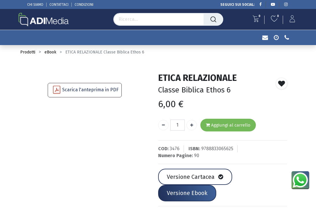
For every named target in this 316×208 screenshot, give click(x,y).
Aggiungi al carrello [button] (228, 125)
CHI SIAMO (35, 5)
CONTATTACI (59, 5)
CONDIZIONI (84, 5)
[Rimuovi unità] (163, 125)
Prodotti (27, 52)
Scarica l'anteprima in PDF (90, 89)
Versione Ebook (187, 193)
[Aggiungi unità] (191, 125)
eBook (50, 52)
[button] (281, 83)
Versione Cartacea (195, 176)
